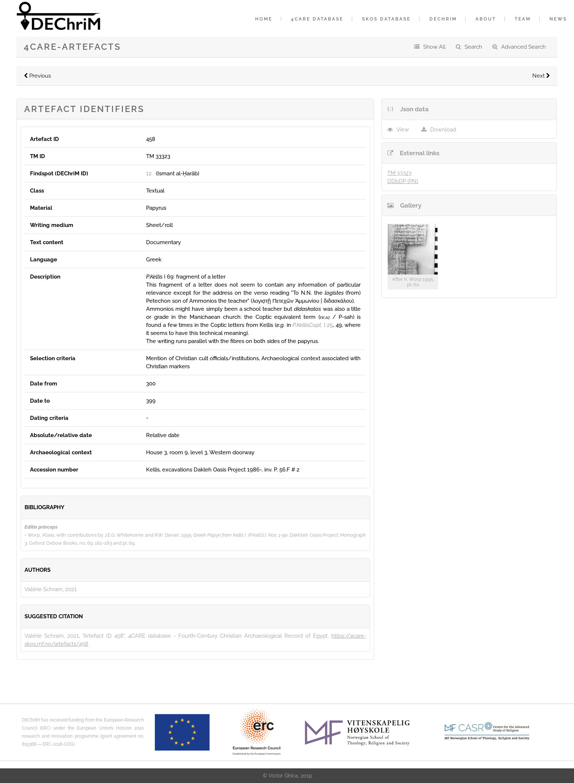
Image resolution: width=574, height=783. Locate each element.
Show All (434, 47)
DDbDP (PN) (402, 181)
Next (541, 75)
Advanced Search (523, 47)
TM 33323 (399, 173)
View (402, 129)
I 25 (312, 325)
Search (473, 47)
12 (149, 173)
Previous (37, 75)
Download (443, 129)
